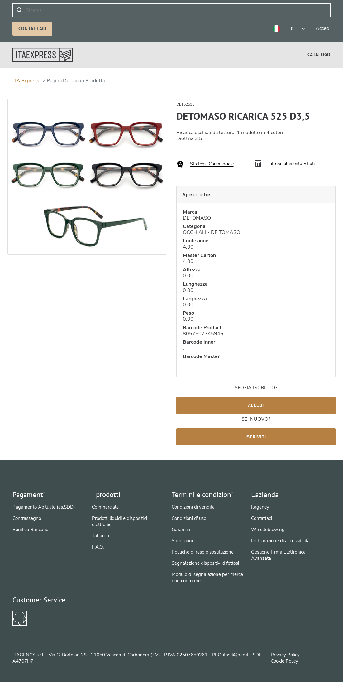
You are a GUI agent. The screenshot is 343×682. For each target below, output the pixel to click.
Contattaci (32, 28)
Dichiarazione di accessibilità (280, 541)
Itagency (260, 507)
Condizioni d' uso (189, 518)
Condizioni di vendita (193, 507)
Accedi (256, 405)
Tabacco (100, 536)
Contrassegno (26, 518)
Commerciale (105, 507)
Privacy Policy (285, 655)
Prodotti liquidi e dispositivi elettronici (119, 521)
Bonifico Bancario (30, 529)
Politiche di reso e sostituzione (203, 552)
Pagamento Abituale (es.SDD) (43, 507)
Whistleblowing (268, 529)
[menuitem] (319, 54)
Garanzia (181, 529)
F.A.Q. (98, 547)
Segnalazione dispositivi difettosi (205, 563)
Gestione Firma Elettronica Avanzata (278, 555)
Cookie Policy (284, 661)
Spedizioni (182, 541)
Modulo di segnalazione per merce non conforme (207, 577)
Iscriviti (255, 437)
